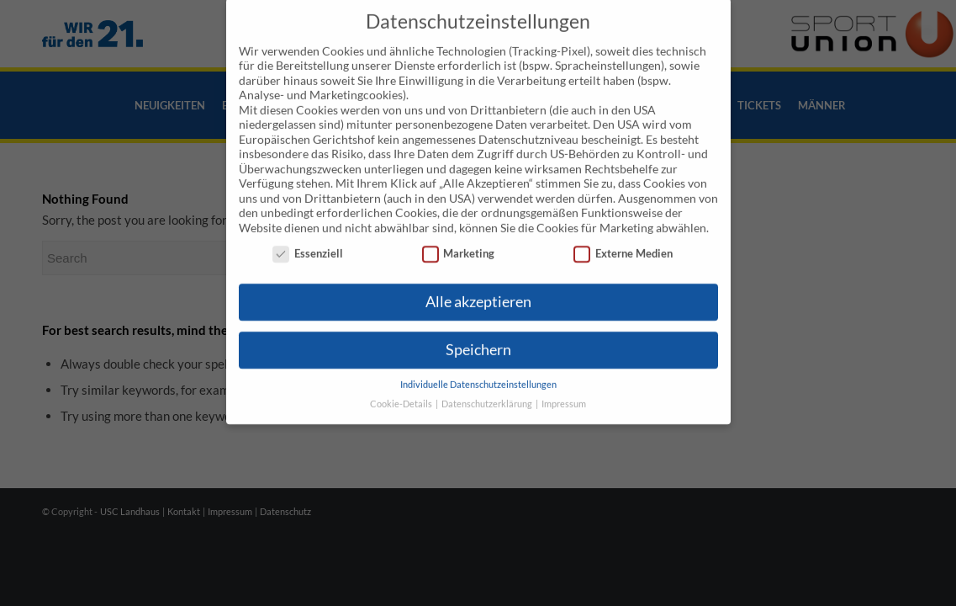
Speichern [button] (478, 326)
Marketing (458, 230)
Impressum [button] (563, 380)
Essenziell (307, 230)
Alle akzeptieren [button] (478, 278)
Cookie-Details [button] (402, 380)
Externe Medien (623, 230)
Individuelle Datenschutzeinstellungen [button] (478, 361)
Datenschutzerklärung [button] (487, 380)
